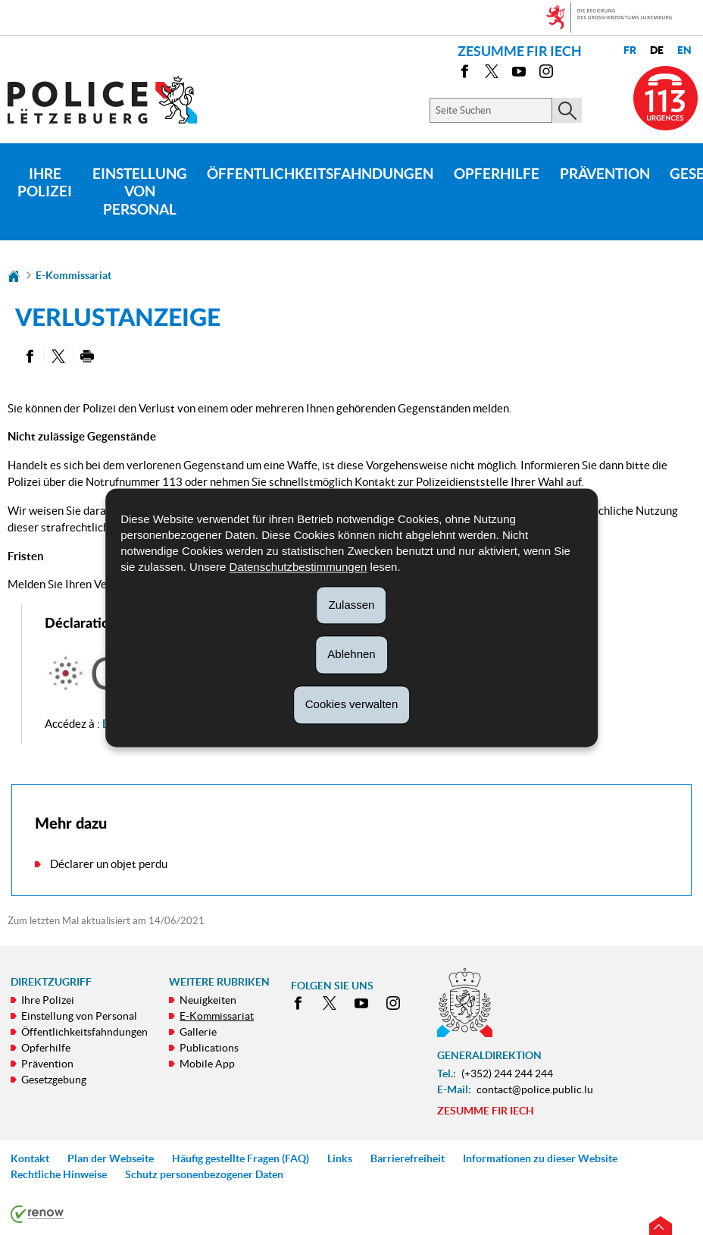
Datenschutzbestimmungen (298, 566)
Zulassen (352, 604)
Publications (209, 1048)
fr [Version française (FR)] (629, 50)
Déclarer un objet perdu (108, 863)
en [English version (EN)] (684, 50)
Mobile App (207, 1064)
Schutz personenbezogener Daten (204, 1174)
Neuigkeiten (208, 1000)
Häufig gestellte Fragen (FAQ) (240, 1158)
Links (339, 1158)
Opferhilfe (496, 173)
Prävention (605, 173)
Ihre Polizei (44, 182)
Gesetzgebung (53, 1080)
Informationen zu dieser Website (540, 1158)
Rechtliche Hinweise (59, 1174)
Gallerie (198, 1032)
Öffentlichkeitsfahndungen (320, 173)
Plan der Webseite (110, 1158)
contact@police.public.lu (534, 1089)
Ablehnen (351, 654)
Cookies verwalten (351, 703)
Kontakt (30, 1158)
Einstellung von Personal (139, 191)
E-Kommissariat (73, 275)
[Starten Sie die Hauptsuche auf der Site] (567, 110)
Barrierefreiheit (407, 1158)
